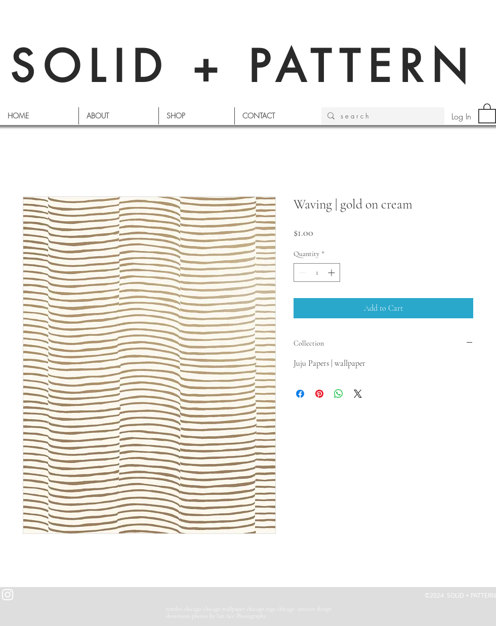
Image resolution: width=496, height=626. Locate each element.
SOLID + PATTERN (243, 66)
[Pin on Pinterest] (319, 394)
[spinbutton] (317, 272)
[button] (487, 112)
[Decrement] (301, 272)
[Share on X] (358, 394)
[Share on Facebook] (300, 394)
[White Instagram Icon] (7, 594)
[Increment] (332, 272)
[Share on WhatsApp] (339, 394)
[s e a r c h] (382, 115)
